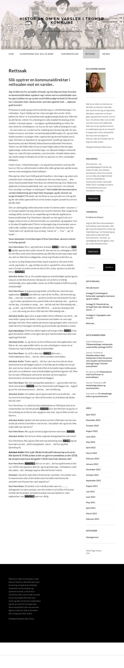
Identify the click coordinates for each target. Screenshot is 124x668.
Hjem (11, 54)
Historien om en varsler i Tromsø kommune (62, 21)
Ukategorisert (92, 537)
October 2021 (92, 475)
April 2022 (91, 447)
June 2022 (90, 436)
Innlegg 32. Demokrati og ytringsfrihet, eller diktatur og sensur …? (99, 307)
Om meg (106, 54)
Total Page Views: (94, 550)
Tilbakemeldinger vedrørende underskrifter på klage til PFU (99, 345)
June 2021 (90, 497)
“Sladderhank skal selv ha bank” (36, 54)
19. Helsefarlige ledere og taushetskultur (96, 385)
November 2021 (93, 469)
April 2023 (91, 414)
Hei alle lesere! (92, 287)
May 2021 (90, 502)
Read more (93, 198)
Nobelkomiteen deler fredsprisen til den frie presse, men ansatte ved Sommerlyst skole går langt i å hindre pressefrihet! (99, 360)
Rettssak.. (90, 323)
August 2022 (92, 431)
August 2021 (92, 486)
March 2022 (91, 453)
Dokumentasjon (69, 54)
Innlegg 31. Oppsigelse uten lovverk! (98, 316)
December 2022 (93, 420)
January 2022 (92, 464)
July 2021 (90, 491)
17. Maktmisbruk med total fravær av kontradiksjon (99, 374)
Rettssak (90, 54)
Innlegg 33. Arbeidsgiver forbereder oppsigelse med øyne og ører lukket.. (100, 296)
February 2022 (92, 458)
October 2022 (92, 425)
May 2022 (90, 442)
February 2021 (92, 519)
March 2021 (91, 513)
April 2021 (91, 508)
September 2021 (93, 480)
